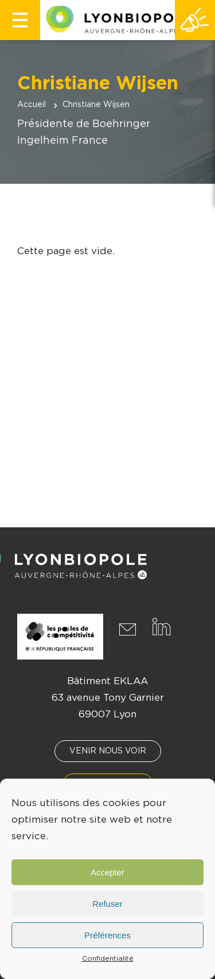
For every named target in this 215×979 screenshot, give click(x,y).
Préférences (107, 935)
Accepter (107, 872)
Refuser (107, 904)
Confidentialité (108, 958)
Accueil (31, 105)
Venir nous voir (107, 751)
